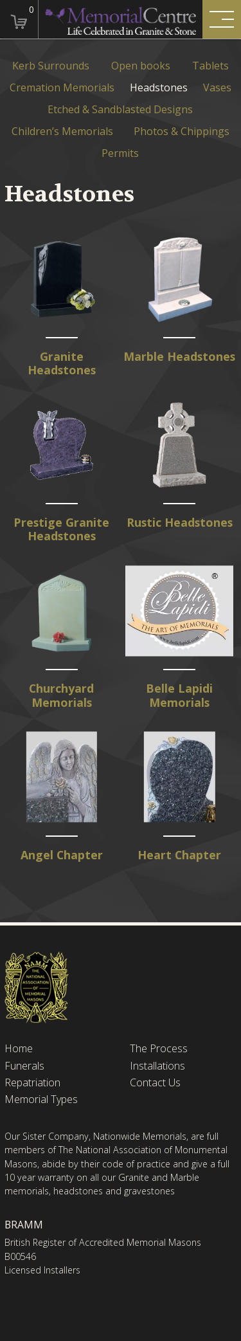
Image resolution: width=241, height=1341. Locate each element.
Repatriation (32, 1083)
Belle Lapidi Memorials (179, 695)
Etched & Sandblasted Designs (120, 110)
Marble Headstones (179, 356)
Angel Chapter (62, 855)
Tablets (210, 66)
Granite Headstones (62, 364)
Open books (140, 66)
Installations (157, 1066)
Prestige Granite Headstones (61, 529)
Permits (120, 153)
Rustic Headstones (180, 522)
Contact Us (155, 1083)
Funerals (24, 1066)
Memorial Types (41, 1099)
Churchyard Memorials (61, 695)
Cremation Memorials (62, 88)
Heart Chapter (179, 855)
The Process (159, 1049)
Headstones (159, 88)
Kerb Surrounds (50, 66)
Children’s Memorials (62, 131)
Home (18, 1049)
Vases (217, 88)
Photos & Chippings (181, 131)
